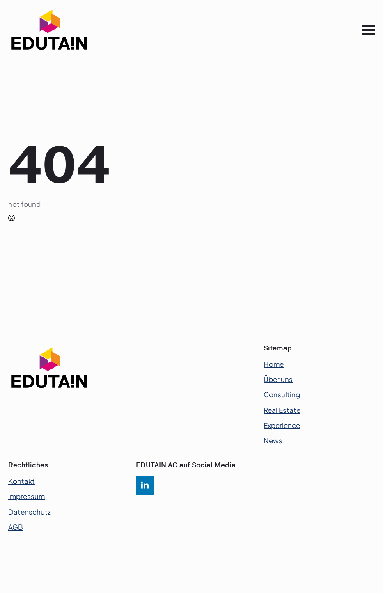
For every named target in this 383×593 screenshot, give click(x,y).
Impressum (26, 496)
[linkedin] (145, 485)
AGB (15, 526)
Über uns (278, 379)
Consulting (282, 394)
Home (274, 364)
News (273, 440)
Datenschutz (29, 511)
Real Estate (282, 409)
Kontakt (21, 480)
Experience (282, 425)
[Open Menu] (368, 30)
